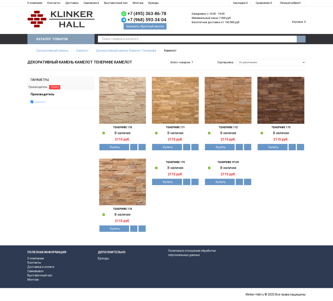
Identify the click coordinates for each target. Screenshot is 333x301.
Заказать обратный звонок (145, 26)
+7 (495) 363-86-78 (146, 13)
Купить (114, 147)
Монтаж (138, 2)
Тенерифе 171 (175, 127)
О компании (34, 2)
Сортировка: (225, 62)
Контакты (53, 2)
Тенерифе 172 (228, 127)
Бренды (153, 2)
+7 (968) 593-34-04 (146, 19)
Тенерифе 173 (280, 127)
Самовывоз (91, 2)
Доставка (71, 2)
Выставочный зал (116, 2)
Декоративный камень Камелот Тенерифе (126, 50)
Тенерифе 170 (122, 127)
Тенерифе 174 (122, 208)
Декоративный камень (52, 50)
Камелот (82, 50)
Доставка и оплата (40, 267)
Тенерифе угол (228, 162)
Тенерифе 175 (175, 162)
